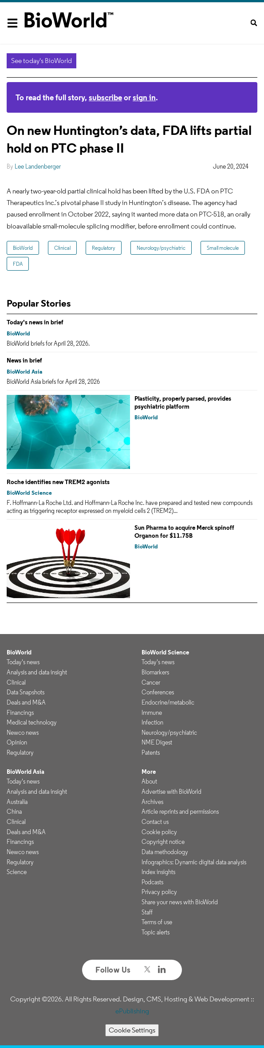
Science (17, 872)
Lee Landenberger (38, 166)
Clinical (62, 247)
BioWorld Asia (24, 371)
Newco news (23, 733)
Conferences (158, 692)
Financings (20, 713)
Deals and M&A (26, 702)
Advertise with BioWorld (171, 792)
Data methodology (165, 852)
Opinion (17, 742)
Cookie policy (159, 832)
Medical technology (32, 722)
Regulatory (103, 247)
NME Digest (157, 742)
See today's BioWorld (41, 60)
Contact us (155, 822)
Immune (152, 713)
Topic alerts (155, 932)
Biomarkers (155, 672)
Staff (147, 912)
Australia (17, 802)
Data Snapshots (25, 692)
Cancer (151, 682)
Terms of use (157, 922)
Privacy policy (159, 892)
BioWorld (23, 247)
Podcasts (152, 882)
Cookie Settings (132, 1030)
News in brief (24, 360)
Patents (151, 752)
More (149, 772)
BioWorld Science (29, 492)
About (149, 781)
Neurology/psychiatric (161, 247)
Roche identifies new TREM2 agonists (58, 482)
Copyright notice (163, 842)
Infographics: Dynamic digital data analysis (194, 862)
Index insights (158, 872)
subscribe (105, 97)
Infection (152, 722)
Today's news (23, 662)
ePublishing (132, 1011)
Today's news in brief (35, 322)
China (14, 812)
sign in (144, 97)
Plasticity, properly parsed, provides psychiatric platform (182, 402)
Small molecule (223, 247)
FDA (18, 263)
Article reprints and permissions (180, 812)
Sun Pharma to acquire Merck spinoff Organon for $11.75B (184, 532)
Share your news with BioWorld (180, 902)
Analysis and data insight (37, 672)
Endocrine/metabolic (168, 702)
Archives (152, 802)
